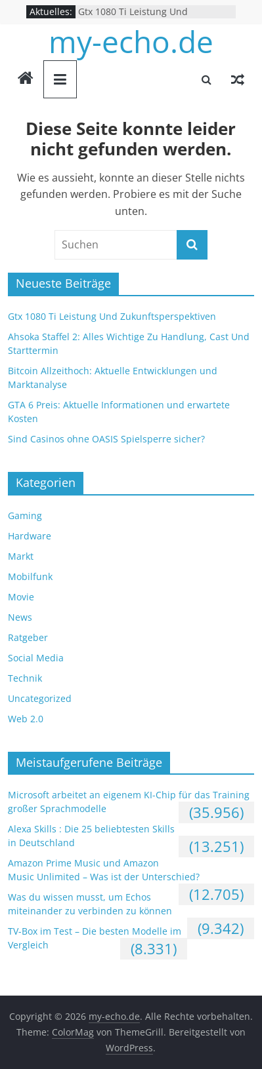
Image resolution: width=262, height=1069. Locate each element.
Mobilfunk (30, 576)
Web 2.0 (25, 718)
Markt (20, 556)
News (20, 617)
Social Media (36, 657)
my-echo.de (131, 41)
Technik (25, 678)
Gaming (25, 515)
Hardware (29, 536)
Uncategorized (40, 698)
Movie (21, 597)
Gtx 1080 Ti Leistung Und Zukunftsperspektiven (133, 18)
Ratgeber (28, 637)
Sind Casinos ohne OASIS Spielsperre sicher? (106, 439)
